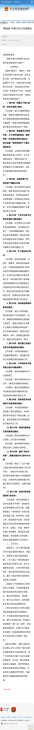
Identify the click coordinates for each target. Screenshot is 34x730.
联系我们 (9, 717)
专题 (12, 22)
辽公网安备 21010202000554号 (9, 724)
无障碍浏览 (17, 2)
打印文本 (4, 44)
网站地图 (3, 717)
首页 (7, 22)
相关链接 (14, 717)
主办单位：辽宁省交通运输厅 (25, 717)
